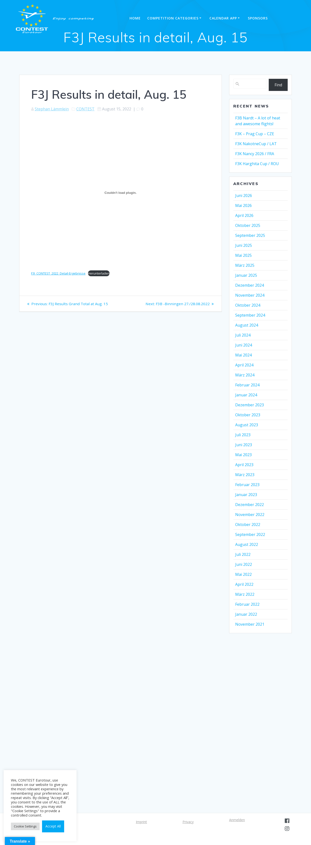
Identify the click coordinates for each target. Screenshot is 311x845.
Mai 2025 (243, 255)
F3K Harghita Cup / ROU (257, 163)
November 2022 (249, 514)
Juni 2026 (243, 195)
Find (278, 85)
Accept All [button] (53, 826)
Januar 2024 (246, 395)
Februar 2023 (247, 484)
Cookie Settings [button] (25, 826)
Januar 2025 (246, 275)
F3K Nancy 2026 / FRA (254, 153)
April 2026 (244, 215)
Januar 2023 (246, 494)
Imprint (141, 821)
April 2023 (244, 464)
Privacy (188, 821)
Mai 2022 (243, 574)
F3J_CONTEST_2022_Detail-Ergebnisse (58, 273)
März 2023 (244, 474)
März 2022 (244, 594)
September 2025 (250, 235)
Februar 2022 (247, 604)
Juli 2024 (243, 335)
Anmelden (237, 820)
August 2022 (246, 544)
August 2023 (246, 424)
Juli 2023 (243, 434)
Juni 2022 (243, 564)
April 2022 (244, 584)
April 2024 (244, 365)
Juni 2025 (243, 245)
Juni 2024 (243, 345)
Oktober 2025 (247, 225)
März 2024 (244, 375)
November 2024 (249, 295)
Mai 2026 (243, 205)
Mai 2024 (243, 355)
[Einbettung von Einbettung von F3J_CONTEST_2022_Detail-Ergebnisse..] (120, 193)
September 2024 (250, 315)
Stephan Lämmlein (52, 109)
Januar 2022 (246, 614)
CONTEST (85, 109)
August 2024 (246, 325)
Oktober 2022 (247, 524)
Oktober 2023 (247, 415)
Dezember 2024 (249, 285)
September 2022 (250, 534)
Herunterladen (99, 273)
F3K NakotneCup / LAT (256, 143)
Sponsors (258, 18)
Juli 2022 (243, 554)
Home (135, 18)
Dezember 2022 (249, 504)
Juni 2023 (243, 444)
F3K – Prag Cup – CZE (254, 133)
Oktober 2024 (247, 305)
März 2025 (244, 265)
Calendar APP (223, 18)
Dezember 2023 (249, 405)
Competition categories (173, 18)
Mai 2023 (243, 454)
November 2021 (249, 624)
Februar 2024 (247, 385)
